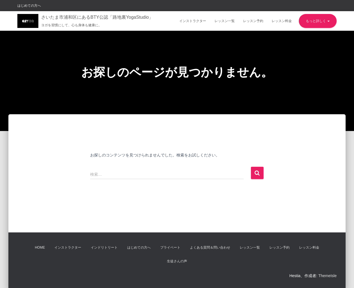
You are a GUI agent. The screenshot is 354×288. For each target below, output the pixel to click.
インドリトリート (104, 247)
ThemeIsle (327, 275)
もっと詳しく (318, 21)
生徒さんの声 (177, 261)
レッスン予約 (253, 21)
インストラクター (192, 21)
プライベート (170, 247)
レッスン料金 (282, 21)
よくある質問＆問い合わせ (210, 247)
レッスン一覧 (225, 21)
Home (40, 247)
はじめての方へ (29, 6)
